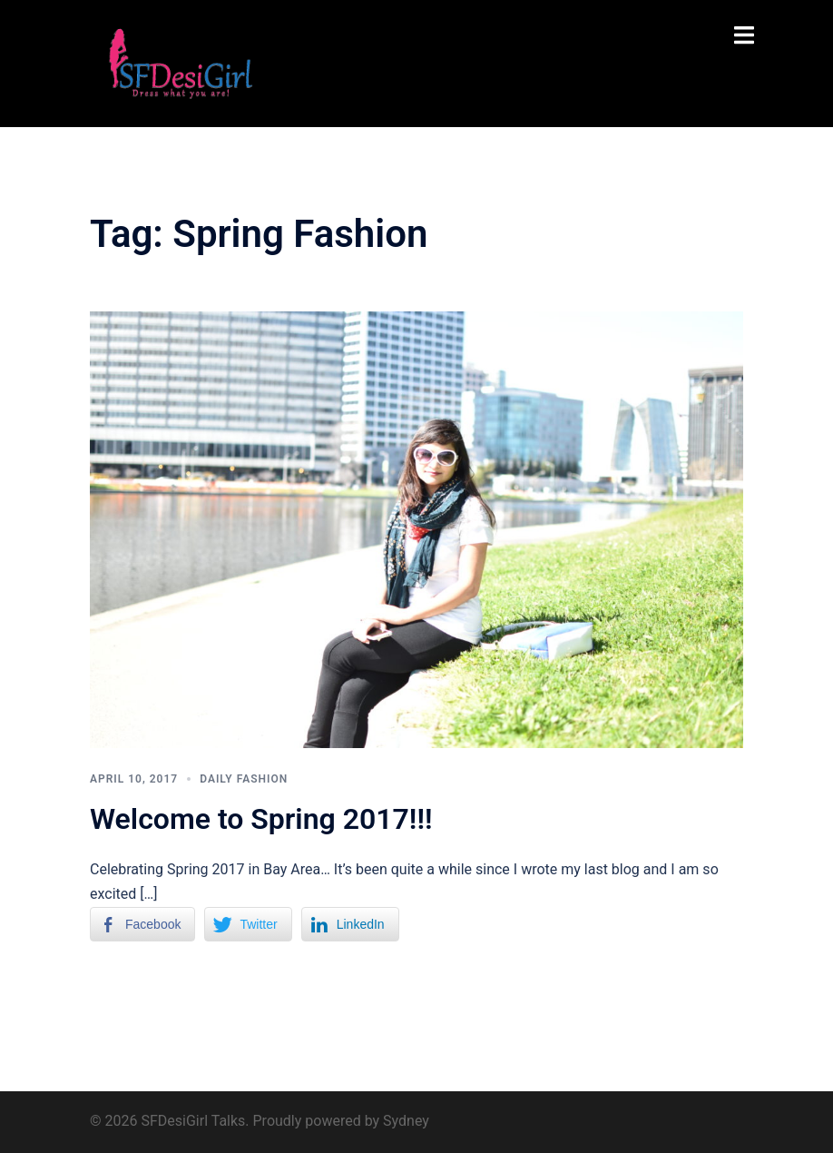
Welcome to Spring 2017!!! (261, 819)
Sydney (406, 1120)
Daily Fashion (244, 779)
